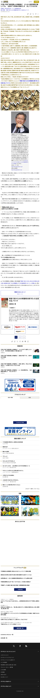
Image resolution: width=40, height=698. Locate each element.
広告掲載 (2, 672)
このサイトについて (4, 655)
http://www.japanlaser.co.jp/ (16, 166)
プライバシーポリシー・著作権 (7, 667)
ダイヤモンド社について (6, 686)
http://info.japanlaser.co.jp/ (16, 169)
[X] (13, 646)
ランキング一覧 (20, 422)
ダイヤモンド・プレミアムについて (7, 657)
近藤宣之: (11, 8)
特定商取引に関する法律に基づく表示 (8, 664)
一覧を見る (20, 589)
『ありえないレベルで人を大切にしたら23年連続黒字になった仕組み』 (20, 162)
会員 (30, 397)
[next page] (24, 337)
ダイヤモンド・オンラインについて (8, 651)
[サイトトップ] (5, 2)
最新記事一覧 (20, 628)
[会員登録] (36, 2)
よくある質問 (3, 669)
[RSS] (26, 646)
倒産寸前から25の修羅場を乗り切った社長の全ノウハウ (17, 10)
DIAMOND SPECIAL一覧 (7, 634)
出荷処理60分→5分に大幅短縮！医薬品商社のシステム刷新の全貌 (16, 578)
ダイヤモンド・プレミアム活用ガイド (8, 660)
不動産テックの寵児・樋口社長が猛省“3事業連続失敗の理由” (15, 585)
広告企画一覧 (4, 638)
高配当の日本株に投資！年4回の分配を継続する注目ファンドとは (16, 574)
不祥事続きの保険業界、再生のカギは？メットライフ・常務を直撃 (16, 571)
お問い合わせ (3, 674)
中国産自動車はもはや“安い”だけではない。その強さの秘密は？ (16, 581)
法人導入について (4, 677)
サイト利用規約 (4, 662)
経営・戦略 (3, 10)
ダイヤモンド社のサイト (6, 681)
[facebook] (20, 646)
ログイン (30, 1)
